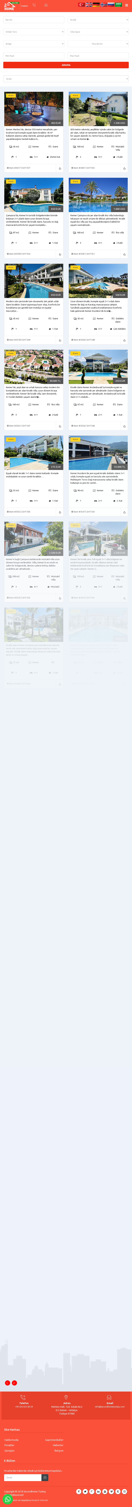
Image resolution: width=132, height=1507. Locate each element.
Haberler (58, 1445)
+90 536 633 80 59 (24, 1407)
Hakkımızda (11, 1439)
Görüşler (9, 1450)
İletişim (58, 1450)
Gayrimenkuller (54, 1439)
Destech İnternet (39, 1500)
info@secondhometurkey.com (110, 1407)
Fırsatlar (9, 1445)
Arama (66, 65)
